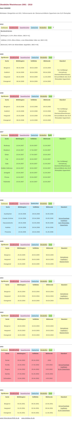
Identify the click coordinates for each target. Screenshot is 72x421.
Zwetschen (34, 27)
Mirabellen (43, 27)
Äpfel (49, 27)
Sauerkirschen (24, 27)
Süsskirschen (13, 27)
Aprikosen (4, 27)
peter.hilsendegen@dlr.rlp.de (9, 418)
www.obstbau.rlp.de (28, 418)
